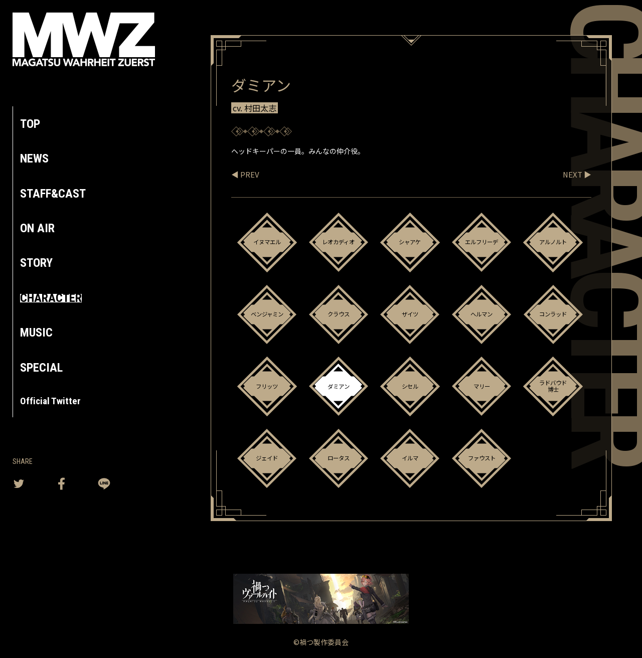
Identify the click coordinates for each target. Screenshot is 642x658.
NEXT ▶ (576, 174)
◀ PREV (245, 174)
